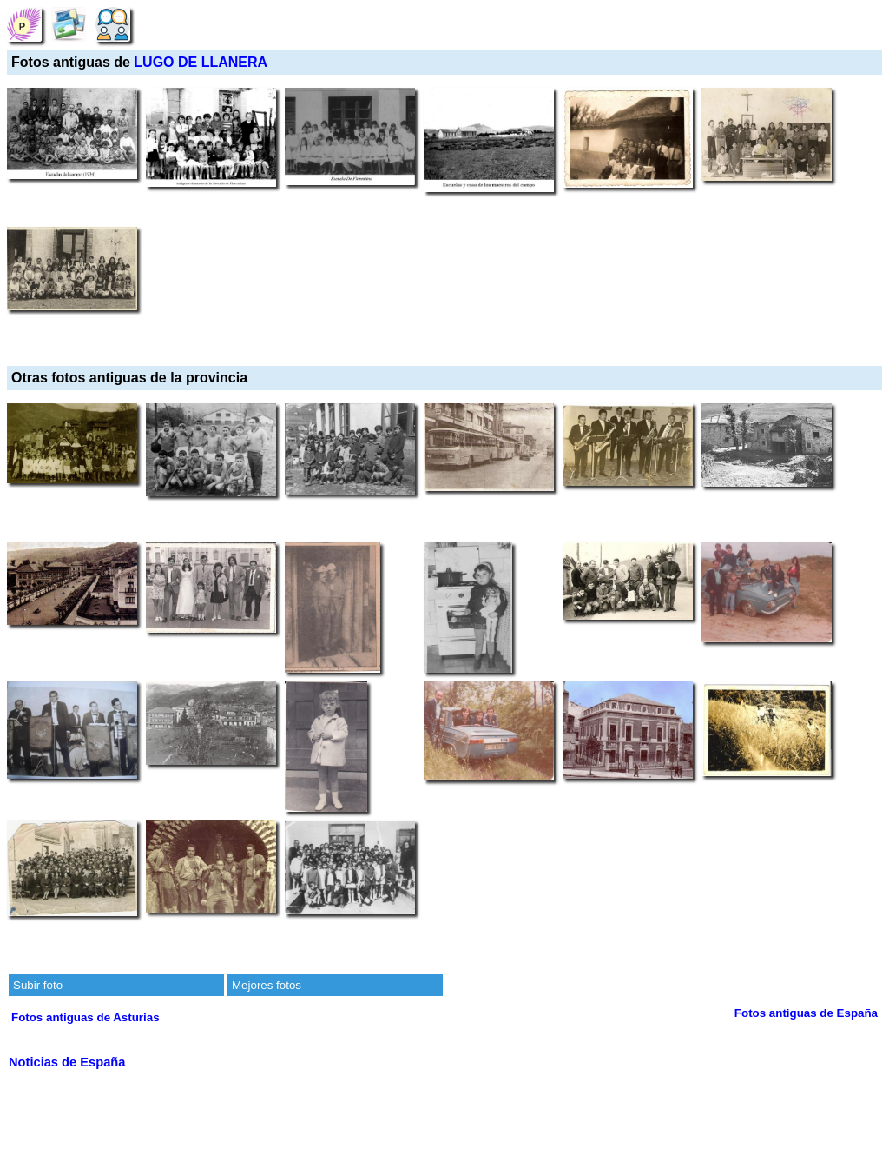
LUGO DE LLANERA (200, 62)
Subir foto (38, 985)
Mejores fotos (266, 985)
